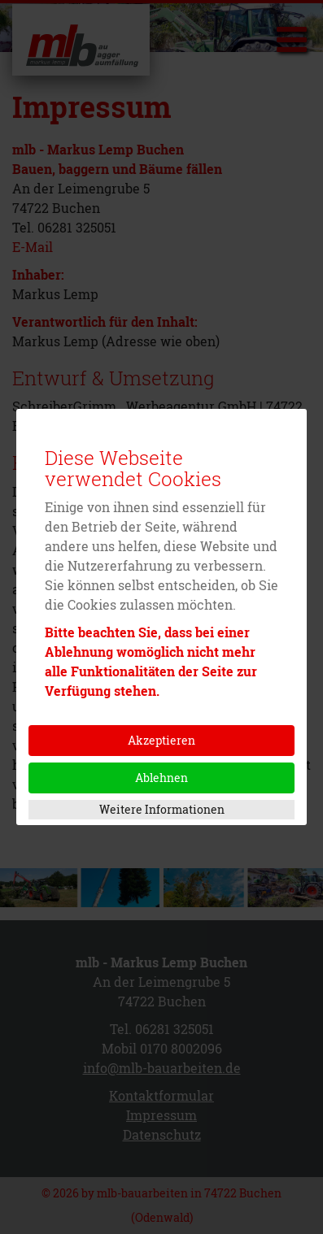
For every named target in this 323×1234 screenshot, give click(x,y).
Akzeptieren (161, 740)
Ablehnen (161, 777)
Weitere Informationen (162, 809)
